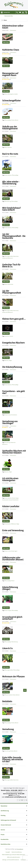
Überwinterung (8, 201)
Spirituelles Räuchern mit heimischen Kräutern (14, 451)
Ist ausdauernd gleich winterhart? (12, 617)
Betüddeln (7, 701)
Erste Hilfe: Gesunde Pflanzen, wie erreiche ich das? (12, 759)
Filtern (4, 20)
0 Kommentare (13, 30)
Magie (10, 360)
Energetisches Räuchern (13, 342)
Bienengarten (11, 94)
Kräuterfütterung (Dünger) (10, 588)
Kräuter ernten (8, 414)
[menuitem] (5, 12)
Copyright (8, 852)
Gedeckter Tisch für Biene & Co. (11, 265)
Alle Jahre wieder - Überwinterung (10, 182)
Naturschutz (15, 256)
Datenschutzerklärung (16, 852)
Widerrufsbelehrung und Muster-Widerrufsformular (13, 854)
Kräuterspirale (5, 500)
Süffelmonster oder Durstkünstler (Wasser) (12, 558)
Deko (6, 147)
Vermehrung (7, 442)
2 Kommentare (13, 52)
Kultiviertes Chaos (10, 49)
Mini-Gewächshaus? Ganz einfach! (11, 208)
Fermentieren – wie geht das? (13, 392)
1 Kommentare (13, 103)
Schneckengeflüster (11, 100)
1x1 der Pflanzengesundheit (11, 291)
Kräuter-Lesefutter (10, 506)
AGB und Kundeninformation (13, 857)
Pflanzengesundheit (9, 256)
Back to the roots (10, 153)
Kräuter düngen (15, 498)
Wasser (12, 580)
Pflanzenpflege (8, 120)
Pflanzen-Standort (8, 695)
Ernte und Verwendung (13, 530)
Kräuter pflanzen (14, 120)
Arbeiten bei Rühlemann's (7, 258)
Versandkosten (20, 849)
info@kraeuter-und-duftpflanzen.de (15, 797)
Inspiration (9, 147)
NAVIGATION (5, 12)
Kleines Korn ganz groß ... (14, 318)
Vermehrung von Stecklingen (10, 422)
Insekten (16, 94)
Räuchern (7, 360)
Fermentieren (14, 414)
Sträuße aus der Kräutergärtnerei (10, 127)
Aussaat (11, 336)
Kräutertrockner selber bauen (12, 26)
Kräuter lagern (14, 551)
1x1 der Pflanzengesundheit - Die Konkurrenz (13, 236)
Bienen (6, 94)
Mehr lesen (6, 42)
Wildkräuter (13, 524)
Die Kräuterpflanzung (12, 366)
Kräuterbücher (15, 500)
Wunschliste (20, 13)
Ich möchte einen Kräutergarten (10, 479)
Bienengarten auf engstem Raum (10, 74)
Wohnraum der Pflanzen (13, 676)
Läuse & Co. (7, 648)
